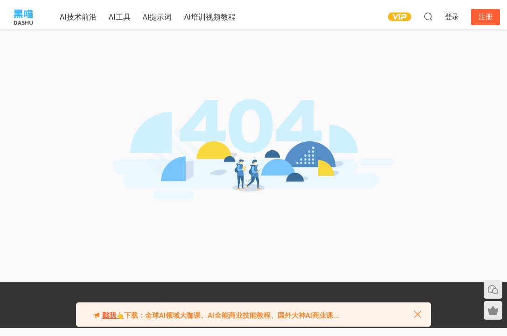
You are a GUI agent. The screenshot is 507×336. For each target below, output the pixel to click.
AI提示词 (157, 17)
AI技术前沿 (78, 17)
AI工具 (120, 17)
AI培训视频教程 (210, 17)
